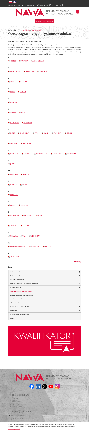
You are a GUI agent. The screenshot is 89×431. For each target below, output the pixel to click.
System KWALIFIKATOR (17, 279)
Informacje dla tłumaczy (16, 303)
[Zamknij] (80, 426)
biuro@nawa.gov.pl (18, 415)
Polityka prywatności (14, 429)
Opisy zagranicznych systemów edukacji (21, 291)
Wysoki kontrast (29, 5)
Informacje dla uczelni (16, 287)
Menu (77, 12)
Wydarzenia (13, 310)
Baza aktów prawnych (16, 299)
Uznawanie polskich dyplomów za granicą (21, 295)
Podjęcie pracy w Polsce (16, 275)
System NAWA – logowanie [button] (44, 21)
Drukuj (77, 262)
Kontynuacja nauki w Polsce (17, 272)
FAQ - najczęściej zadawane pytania (19, 314)
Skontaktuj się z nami (20, 411)
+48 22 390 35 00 (17, 419)
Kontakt (12, 318)
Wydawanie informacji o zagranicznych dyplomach (24, 283)
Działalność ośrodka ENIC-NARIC (19, 306)
